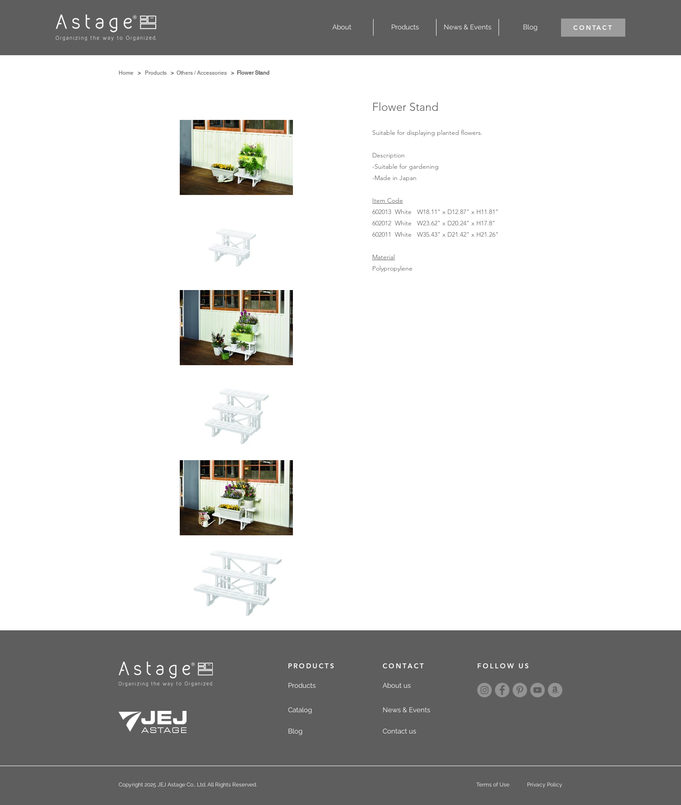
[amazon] (555, 690)
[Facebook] (502, 690)
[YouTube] (537, 690)
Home (126, 73)
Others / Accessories (202, 73)
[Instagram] (484, 690)
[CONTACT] (593, 28)
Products (156, 73)
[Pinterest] (520, 690)
